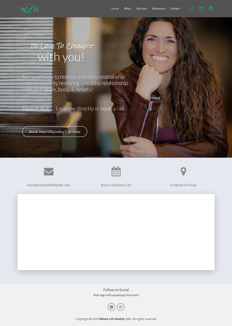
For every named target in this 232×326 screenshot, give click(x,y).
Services (141, 8)
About (127, 8)
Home (115, 8)
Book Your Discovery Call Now (53, 131)
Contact (175, 8)
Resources (158, 8)
